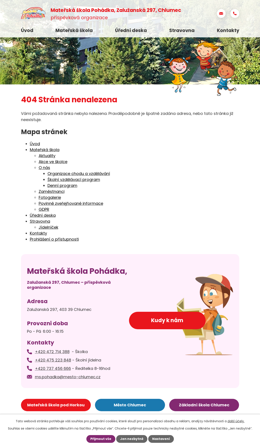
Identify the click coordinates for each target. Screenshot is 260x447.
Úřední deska (131, 30)
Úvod (27, 30)
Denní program (62, 185)
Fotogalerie (50, 197)
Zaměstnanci (52, 191)
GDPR (44, 209)
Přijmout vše (100, 439)
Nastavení (161, 439)
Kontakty (228, 30)
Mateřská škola (74, 30)
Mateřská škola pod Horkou (56, 405)
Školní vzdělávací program (73, 179)
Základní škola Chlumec (204, 405)
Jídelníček (48, 227)
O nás (44, 167)
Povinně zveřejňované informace (71, 203)
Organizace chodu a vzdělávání (78, 173)
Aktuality (47, 155)
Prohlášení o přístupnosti (54, 239)
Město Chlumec (130, 405)
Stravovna (182, 30)
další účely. (236, 421)
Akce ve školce (53, 161)
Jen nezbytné (131, 439)
